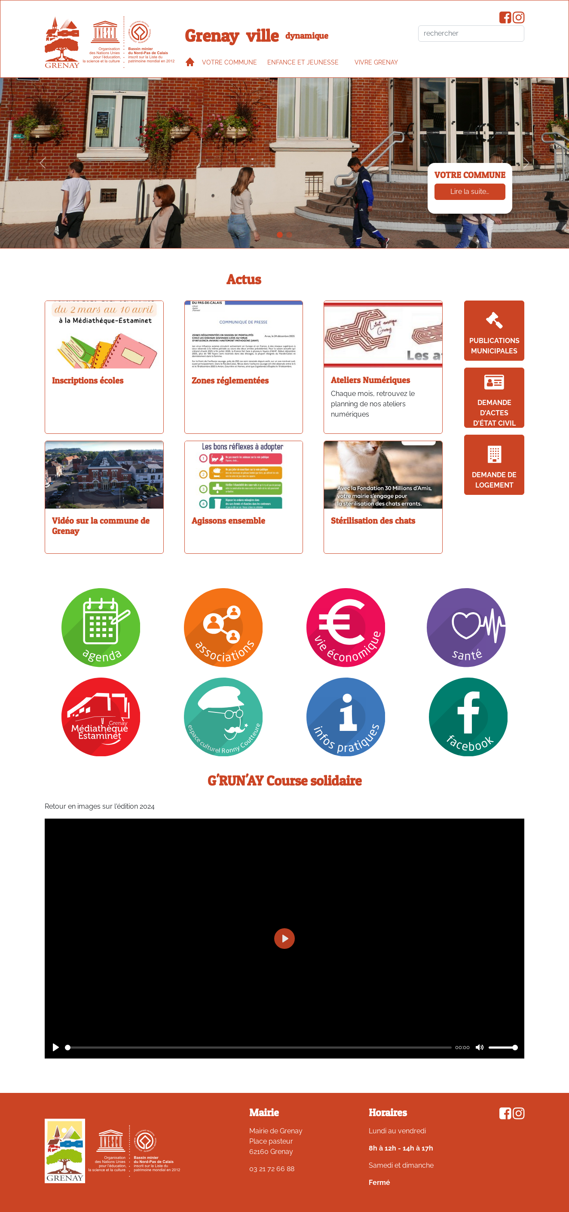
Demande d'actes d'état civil (494, 400)
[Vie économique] (345, 627)
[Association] (223, 627)
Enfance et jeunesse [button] (303, 62)
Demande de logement (494, 467)
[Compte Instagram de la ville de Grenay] (518, 20)
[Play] (56, 1047)
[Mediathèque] (101, 716)
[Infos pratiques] (345, 716)
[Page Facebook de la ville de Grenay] (505, 20)
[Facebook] (468, 716)
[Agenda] (101, 627)
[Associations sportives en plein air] (289, 234)
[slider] (258, 1047)
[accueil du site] (62, 42)
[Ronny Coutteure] (223, 716)
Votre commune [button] (229, 62)
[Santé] (468, 627)
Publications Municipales (494, 333)
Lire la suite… (469, 191)
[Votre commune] (280, 234)
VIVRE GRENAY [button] (376, 62)
